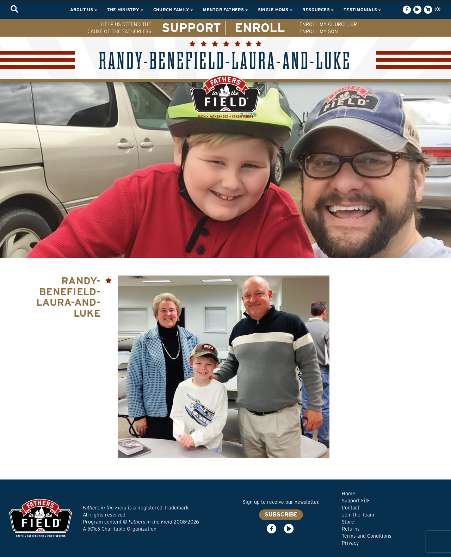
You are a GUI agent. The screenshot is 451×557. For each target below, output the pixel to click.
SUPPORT (191, 27)
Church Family (173, 9)
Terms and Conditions (366, 536)
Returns (351, 529)
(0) (431, 9)
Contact (350, 507)
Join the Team (358, 515)
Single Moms (275, 9)
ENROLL (260, 27)
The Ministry (125, 9)
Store (348, 522)
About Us (83, 9)
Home (348, 493)
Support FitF (356, 500)
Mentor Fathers (225, 9)
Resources (318, 9)
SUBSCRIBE (281, 514)
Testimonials (362, 9)
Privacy (350, 543)
